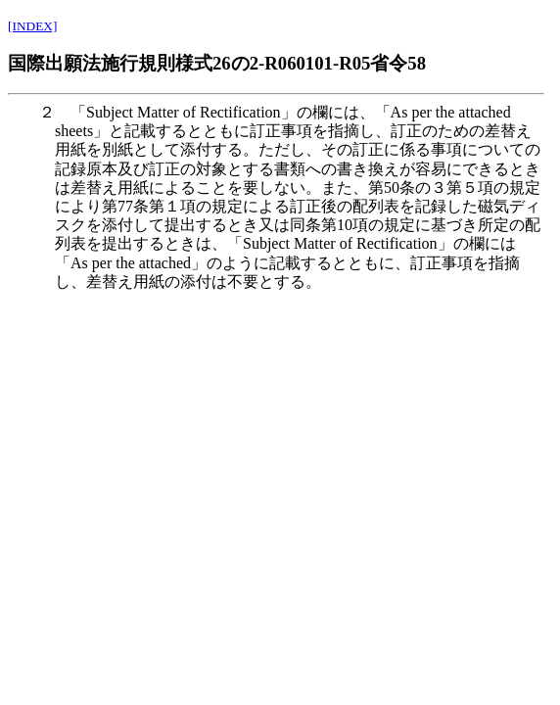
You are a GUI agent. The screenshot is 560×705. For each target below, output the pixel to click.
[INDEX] (32, 26)
